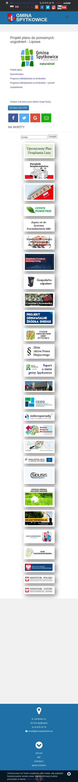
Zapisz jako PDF (18, 108)
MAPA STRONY (39, 765)
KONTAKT (39, 761)
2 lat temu (22, 102)
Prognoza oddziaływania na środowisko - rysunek (32, 83)
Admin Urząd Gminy (42, 102)
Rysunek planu (17, 74)
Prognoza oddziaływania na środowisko (28, 78)
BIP (39, 757)
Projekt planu (16, 70)
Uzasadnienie (16, 87)
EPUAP (39, 753)
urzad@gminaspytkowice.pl (24, 3)
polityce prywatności (35, 779)
